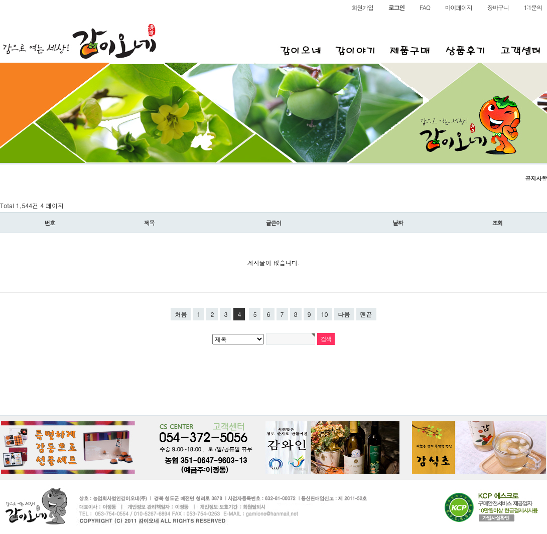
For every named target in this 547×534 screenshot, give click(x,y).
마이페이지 (458, 8)
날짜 (397, 223)
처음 (181, 314)
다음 (344, 314)
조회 (497, 223)
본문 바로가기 (0, 0)
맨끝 (366, 314)
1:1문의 (533, 8)
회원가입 (362, 8)
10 (324, 314)
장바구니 (498, 8)
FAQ (425, 8)
